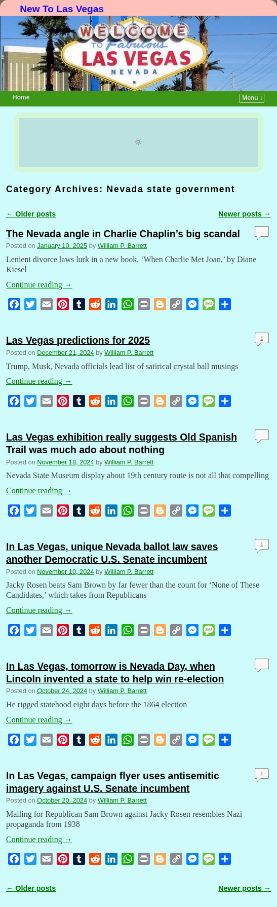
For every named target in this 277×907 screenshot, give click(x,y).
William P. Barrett (122, 245)
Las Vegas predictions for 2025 (78, 340)
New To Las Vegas (62, 9)
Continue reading (39, 284)
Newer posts (244, 214)
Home (21, 97)
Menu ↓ (252, 97)
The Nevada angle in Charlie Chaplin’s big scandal (123, 233)
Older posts (31, 214)
